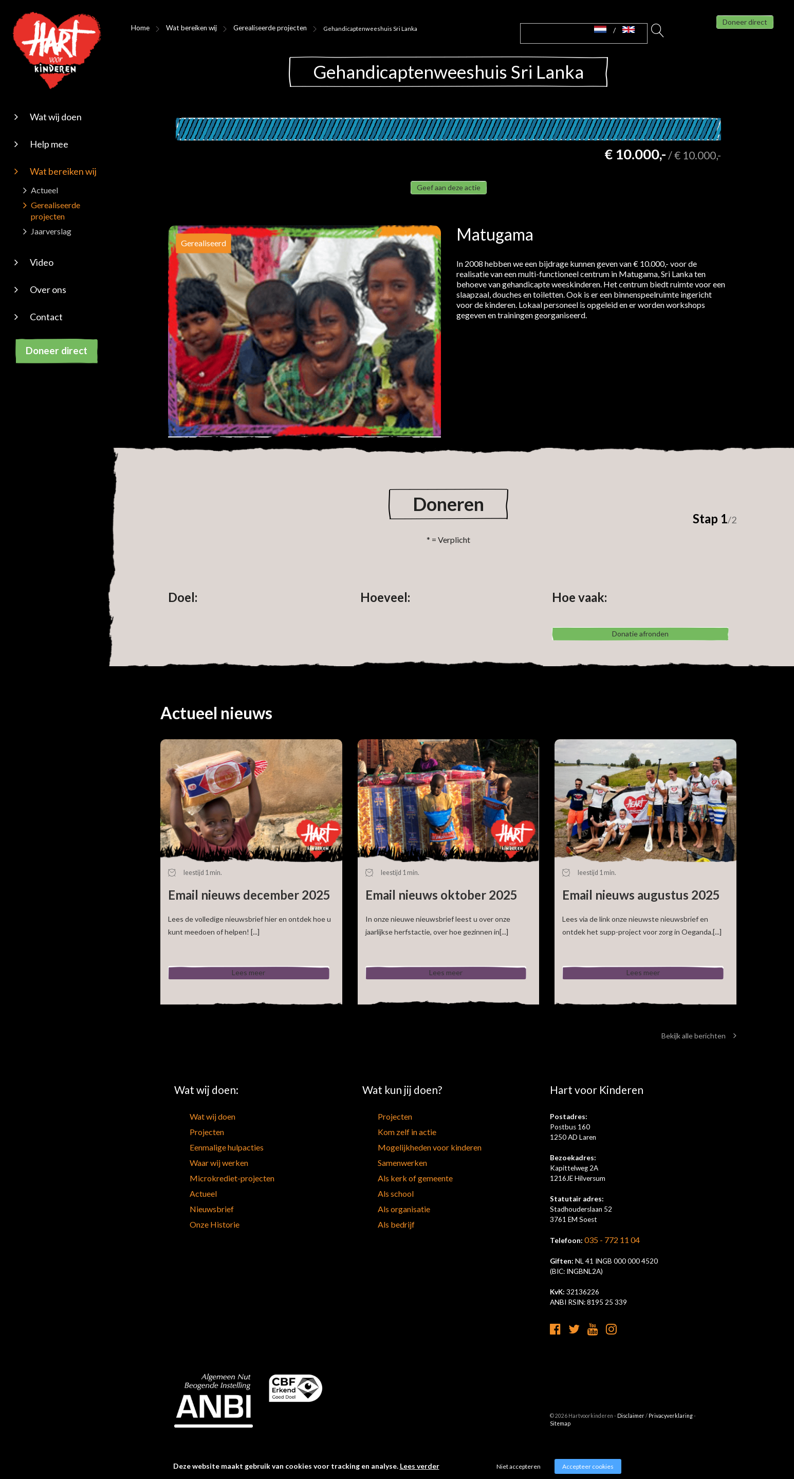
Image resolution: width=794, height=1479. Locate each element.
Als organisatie (384, 1228)
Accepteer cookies (588, 1466)
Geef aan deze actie (448, 194)
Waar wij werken (199, 1189)
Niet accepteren (518, 1466)
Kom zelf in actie (387, 1164)
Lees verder (419, 1466)
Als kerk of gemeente (394, 1202)
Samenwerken (383, 1189)
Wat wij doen (56, 116)
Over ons (48, 289)
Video (41, 262)
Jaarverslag (51, 231)
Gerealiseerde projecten (248, 28)
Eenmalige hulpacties (206, 1177)
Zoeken (658, 33)
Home (138, 28)
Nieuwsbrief (192, 1228)
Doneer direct (56, 350)
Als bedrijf (377, 1241)
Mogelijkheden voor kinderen (406, 1177)
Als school (377, 1215)
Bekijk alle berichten (698, 1069)
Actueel (44, 190)
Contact (46, 316)
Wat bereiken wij (63, 171)
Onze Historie (195, 1241)
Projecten (189, 1164)
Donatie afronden (641, 655)
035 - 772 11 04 (609, 1274)
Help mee (49, 144)
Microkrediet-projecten (210, 1202)
